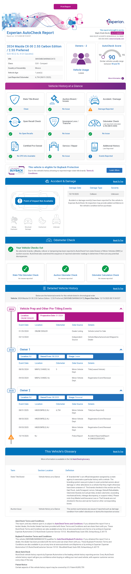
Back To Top (118, 182)
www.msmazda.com (116, 39)
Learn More (114, 170)
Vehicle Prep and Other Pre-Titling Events (46, 308)
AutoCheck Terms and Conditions (69, 524)
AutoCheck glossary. (81, 459)
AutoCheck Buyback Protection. (70, 539)
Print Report (65, 7)
